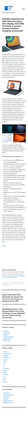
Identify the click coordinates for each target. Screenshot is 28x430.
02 (4, 366)
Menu (23, 8)
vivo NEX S (6, 396)
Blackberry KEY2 (8, 400)
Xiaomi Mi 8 (7, 333)
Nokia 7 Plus (7, 340)
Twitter (16, 275)
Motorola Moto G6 (8, 402)
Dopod (5, 361)
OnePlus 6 (6, 331)
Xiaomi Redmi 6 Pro (9, 395)
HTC (5, 363)
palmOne (6, 374)
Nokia (5, 351)
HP (4, 376)
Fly (4, 380)
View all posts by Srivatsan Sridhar (9, 277)
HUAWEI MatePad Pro (14, 283)
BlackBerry (6, 368)
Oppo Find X (7, 393)
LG (4, 365)
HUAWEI (22, 282)
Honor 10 (6, 334)
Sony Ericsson (7, 353)
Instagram (22, 275)
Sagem (5, 370)
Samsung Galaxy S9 (9, 336)
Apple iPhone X (8, 338)
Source (4, 245)
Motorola (6, 357)
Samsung (6, 355)
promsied (9, 58)
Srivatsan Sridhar (6, 282)
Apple (5, 382)
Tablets (6, 283)
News (3, 283)
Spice (5, 378)
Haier (5, 372)
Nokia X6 (6, 398)
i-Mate (5, 359)
